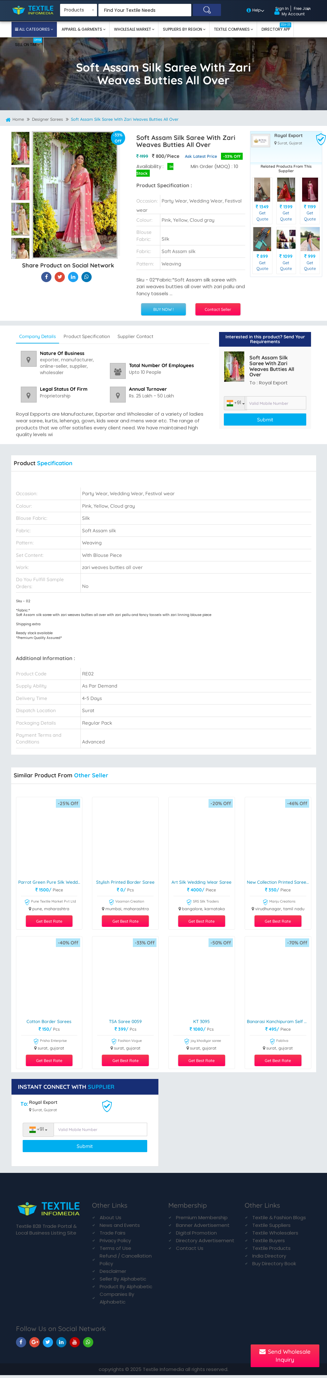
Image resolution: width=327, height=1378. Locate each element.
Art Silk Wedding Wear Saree (203, 882)
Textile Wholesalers (275, 1235)
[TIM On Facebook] (21, 1345)
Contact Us (189, 1251)
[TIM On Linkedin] (61, 1345)
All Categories (34, 29)
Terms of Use (115, 1251)
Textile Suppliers (271, 1228)
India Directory (269, 1258)
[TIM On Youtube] (75, 1345)
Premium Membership (202, 1220)
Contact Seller (218, 309)
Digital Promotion (196, 1235)
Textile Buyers (268, 1243)
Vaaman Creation (126, 902)
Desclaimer (113, 1274)
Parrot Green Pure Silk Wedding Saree (50, 882)
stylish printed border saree (126, 882)
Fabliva (279, 1042)
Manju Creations (278, 902)
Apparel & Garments (82, 29)
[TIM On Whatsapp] (88, 1345)
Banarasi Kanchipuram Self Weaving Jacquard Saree (279, 1022)
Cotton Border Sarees (49, 1022)
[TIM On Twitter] (48, 1345)
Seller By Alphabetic (123, 1281)
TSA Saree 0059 (125, 1022)
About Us (110, 1220)
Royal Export (288, 135)
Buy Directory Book (274, 1266)
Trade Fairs (112, 1235)
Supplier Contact (152, 336)
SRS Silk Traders (202, 902)
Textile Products (271, 1251)
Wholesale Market (133, 29)
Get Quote (262, 215)
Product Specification (97, 336)
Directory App (276, 27)
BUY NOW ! (163, 309)
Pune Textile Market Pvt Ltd (50, 902)
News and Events (120, 1228)
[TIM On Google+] (34, 1345)
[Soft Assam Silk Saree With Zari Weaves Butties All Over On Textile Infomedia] (46, 279)
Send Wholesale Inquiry (284, 1356)
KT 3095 (201, 1022)
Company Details (41, 336)
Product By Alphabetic (126, 1289)
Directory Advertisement (205, 1243)
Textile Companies (232, 29)
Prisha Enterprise (50, 1042)
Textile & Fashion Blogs (279, 1220)
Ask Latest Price (200, 155)
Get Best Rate (49, 921)
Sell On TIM (28, 42)
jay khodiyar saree (202, 1042)
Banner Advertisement (203, 1228)
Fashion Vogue (126, 1042)
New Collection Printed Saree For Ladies (279, 882)
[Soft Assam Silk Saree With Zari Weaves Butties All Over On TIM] (73, 279)
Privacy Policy (115, 1243)
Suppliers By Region (183, 29)
